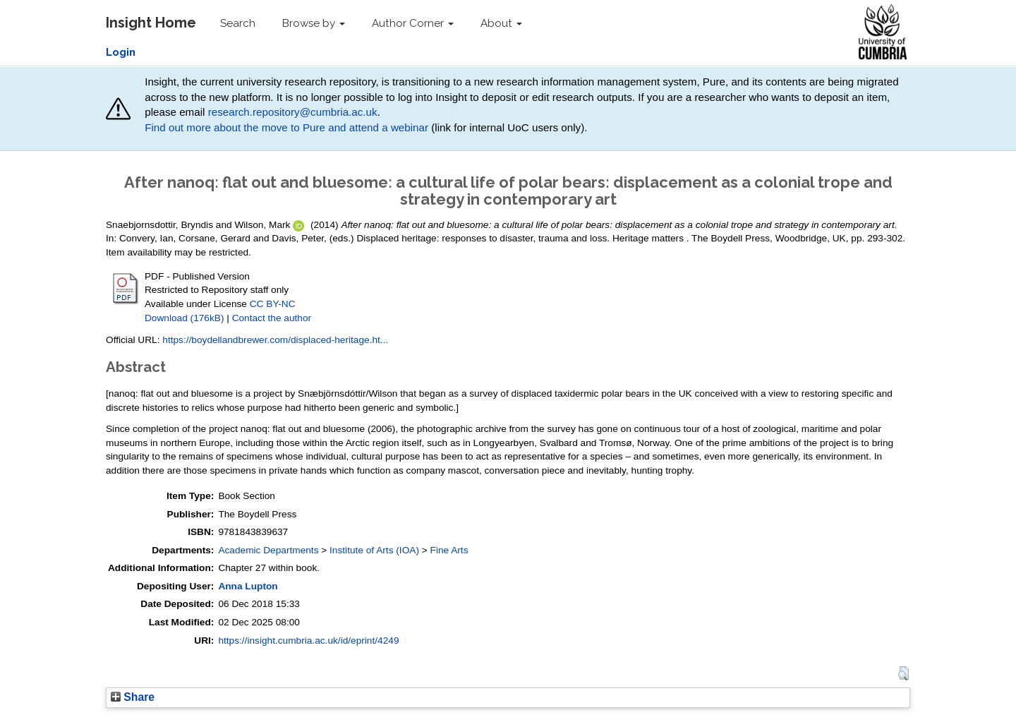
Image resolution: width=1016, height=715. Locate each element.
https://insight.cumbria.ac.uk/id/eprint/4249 (308, 640)
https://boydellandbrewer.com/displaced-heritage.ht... (275, 340)
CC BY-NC (273, 304)
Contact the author (272, 318)
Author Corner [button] (413, 23)
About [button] (501, 23)
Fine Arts (449, 550)
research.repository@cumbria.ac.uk (292, 112)
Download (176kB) (184, 318)
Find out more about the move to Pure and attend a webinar (286, 127)
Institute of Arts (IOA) (374, 550)
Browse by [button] (313, 23)
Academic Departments (268, 550)
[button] (903, 673)
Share (133, 697)
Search (237, 23)
